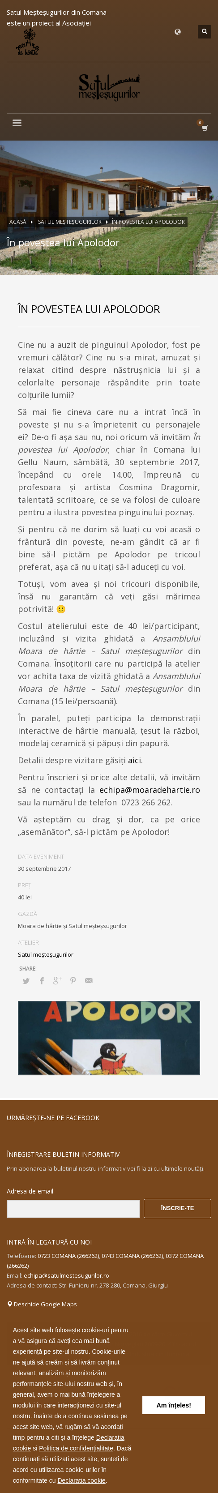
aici (134, 760)
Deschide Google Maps (42, 1304)
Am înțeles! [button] (173, 1405)
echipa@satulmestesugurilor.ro (66, 1275)
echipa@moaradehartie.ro (149, 789)
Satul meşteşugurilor (45, 954)
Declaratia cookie (81, 1480)
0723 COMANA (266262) (68, 1256)
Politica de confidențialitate (76, 1448)
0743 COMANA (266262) (132, 1256)
